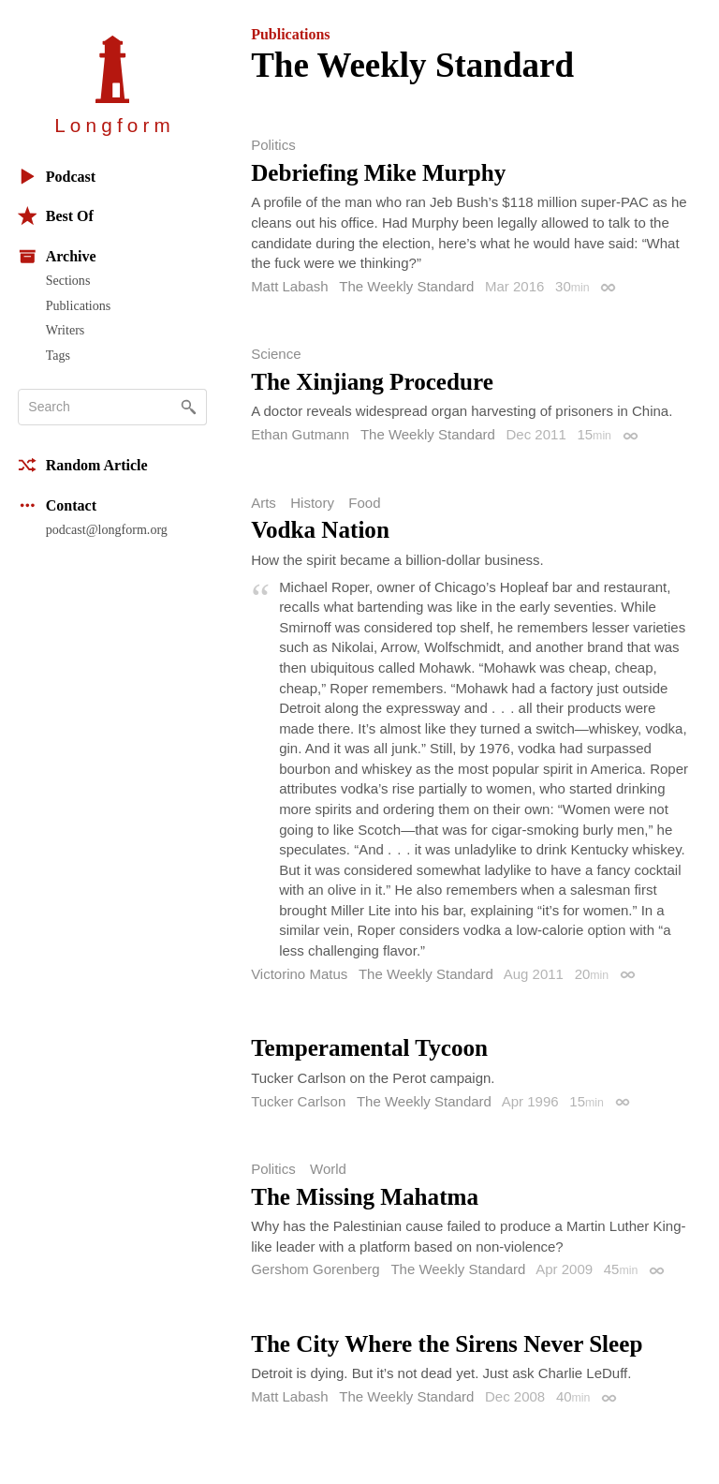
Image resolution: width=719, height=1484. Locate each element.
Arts (263, 503)
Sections (68, 280)
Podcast (56, 176)
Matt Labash (290, 286)
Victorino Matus (299, 974)
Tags (58, 355)
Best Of (56, 216)
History (312, 503)
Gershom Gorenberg (315, 1269)
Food (364, 503)
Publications (78, 305)
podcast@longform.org (107, 529)
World (328, 1169)
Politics (273, 145)
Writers (65, 329)
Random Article (83, 465)
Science (276, 354)
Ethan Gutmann (300, 434)
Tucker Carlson (298, 1101)
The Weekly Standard (406, 286)
